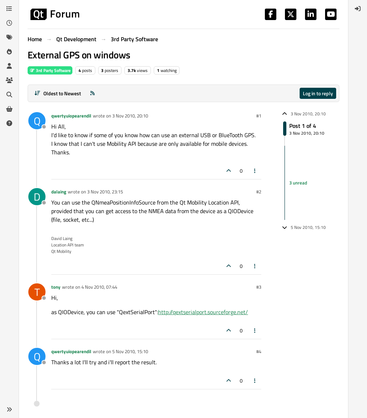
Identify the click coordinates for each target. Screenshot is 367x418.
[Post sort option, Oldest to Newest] (57, 93)
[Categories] (9, 8)
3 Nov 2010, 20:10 (130, 115)
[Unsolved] (9, 123)
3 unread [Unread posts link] (298, 182)
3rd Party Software (50, 70)
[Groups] (9, 80)
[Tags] (9, 37)
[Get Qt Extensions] (9, 109)
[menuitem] (357, 8)
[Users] (9, 66)
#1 (258, 115)
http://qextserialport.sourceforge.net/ (203, 312)
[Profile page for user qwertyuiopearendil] (37, 120)
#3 (258, 286)
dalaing (58, 191)
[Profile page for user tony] (37, 292)
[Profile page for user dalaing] (37, 196)
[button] (9, 409)
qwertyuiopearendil (71, 115)
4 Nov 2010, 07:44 (99, 286)
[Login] (357, 8)
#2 (258, 191)
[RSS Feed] (92, 93)
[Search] (9, 94)
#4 (258, 351)
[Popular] (9, 51)
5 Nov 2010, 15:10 (130, 351)
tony (56, 286)
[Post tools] (255, 170)
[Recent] (9, 23)
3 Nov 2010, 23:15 (105, 191)
